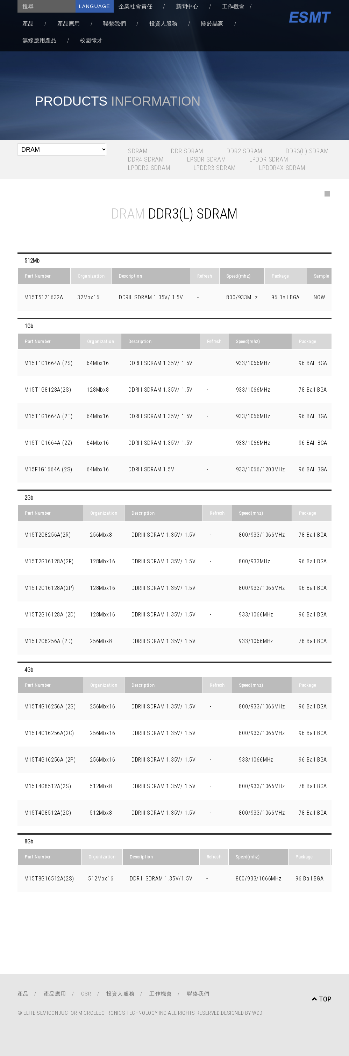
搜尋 (28, 6)
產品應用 (68, 23)
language (95, 6)
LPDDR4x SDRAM (282, 167)
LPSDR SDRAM (206, 159)
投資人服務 (163, 23)
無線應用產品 (39, 40)
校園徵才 (91, 40)
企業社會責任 (135, 6)
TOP (322, 999)
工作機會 (233, 6)
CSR (86, 994)
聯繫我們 (114, 23)
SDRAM (138, 151)
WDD (257, 1013)
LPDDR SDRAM (269, 159)
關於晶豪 (212, 23)
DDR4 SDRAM (146, 159)
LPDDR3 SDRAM (215, 167)
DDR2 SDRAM (245, 151)
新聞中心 (187, 6)
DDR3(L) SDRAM (307, 151)
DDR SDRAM (187, 151)
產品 (28, 23)
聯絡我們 (198, 994)
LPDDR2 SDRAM (149, 167)
